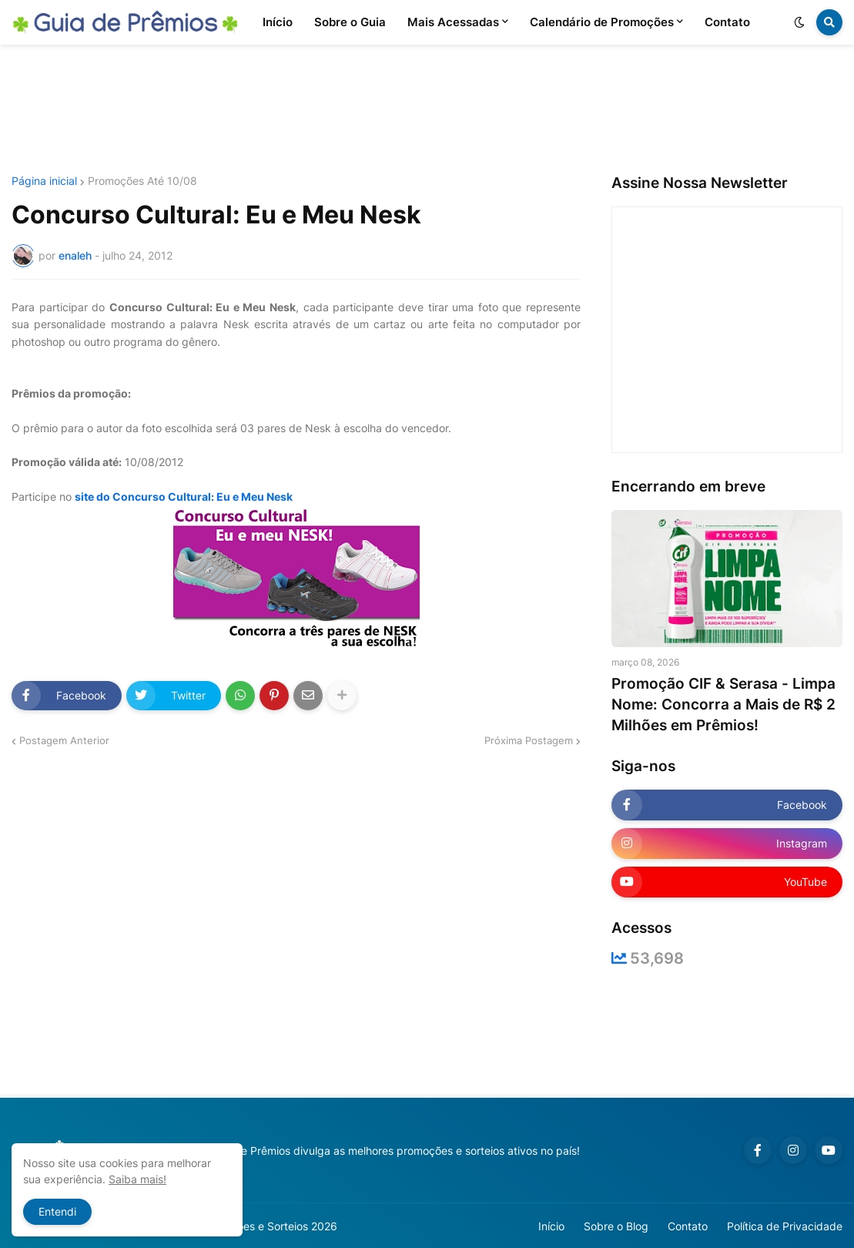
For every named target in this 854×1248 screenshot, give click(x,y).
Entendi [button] (57, 1211)
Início (551, 1226)
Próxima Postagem (528, 740)
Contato (688, 1226)
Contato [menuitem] (727, 22)
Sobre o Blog (616, 1226)
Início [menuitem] (278, 22)
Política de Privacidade (784, 1226)
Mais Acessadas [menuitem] (453, 22)
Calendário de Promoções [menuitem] (602, 22)
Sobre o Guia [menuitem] (350, 22)
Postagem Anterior (64, 740)
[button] (799, 22)
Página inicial (44, 181)
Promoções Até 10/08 (142, 181)
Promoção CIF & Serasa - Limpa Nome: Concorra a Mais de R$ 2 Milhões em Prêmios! (723, 704)
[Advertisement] (427, 110)
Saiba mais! (137, 1179)
